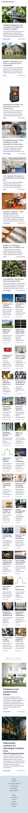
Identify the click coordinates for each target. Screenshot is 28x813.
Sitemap (14, 806)
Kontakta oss (14, 804)
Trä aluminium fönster (15, 702)
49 (19, 658)
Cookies (14, 801)
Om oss (14, 799)
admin (4, 75)
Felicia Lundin (6, 39)
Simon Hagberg (7, 153)
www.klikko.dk (15, 790)
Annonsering (14, 797)
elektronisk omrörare (8, 757)
